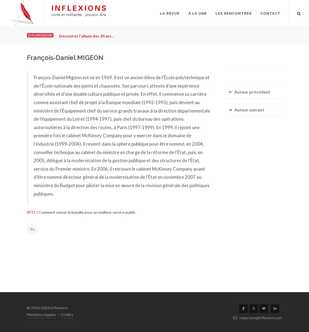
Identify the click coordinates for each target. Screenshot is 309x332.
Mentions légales (41, 314)
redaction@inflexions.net (257, 317)
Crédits (67, 314)
